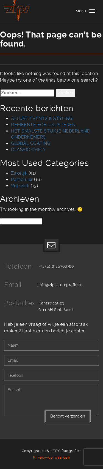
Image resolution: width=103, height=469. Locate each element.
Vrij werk (20, 185)
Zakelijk (19, 173)
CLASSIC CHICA (28, 149)
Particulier (22, 179)
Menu (81, 11)
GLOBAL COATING (30, 143)
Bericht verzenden (67, 416)
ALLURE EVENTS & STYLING (42, 118)
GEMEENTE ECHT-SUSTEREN (43, 124)
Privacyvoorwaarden (51, 457)
